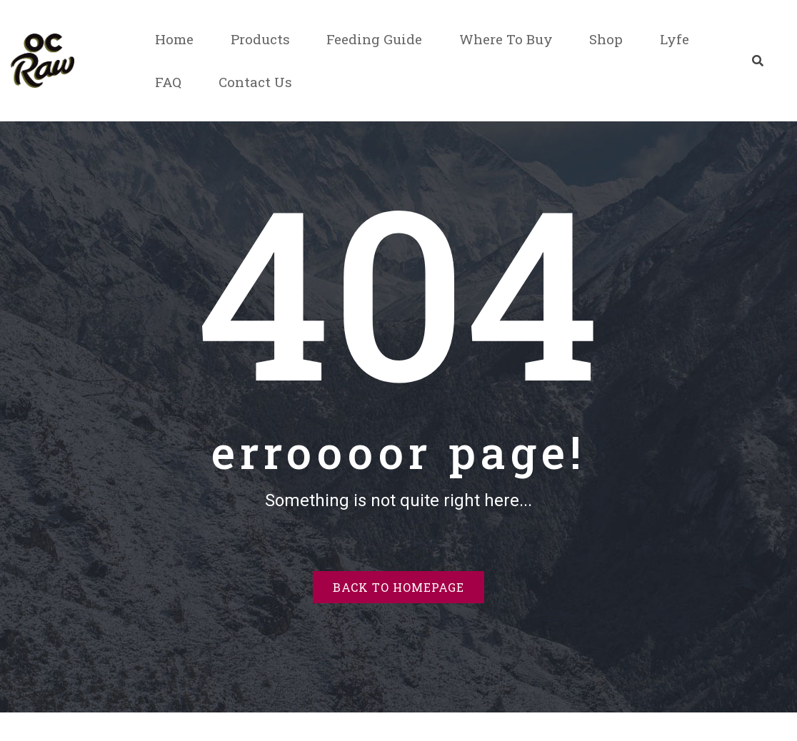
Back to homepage (398, 587)
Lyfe (674, 39)
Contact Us (255, 82)
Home (174, 39)
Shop (606, 39)
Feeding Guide (374, 39)
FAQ (168, 82)
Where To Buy (506, 39)
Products (260, 39)
